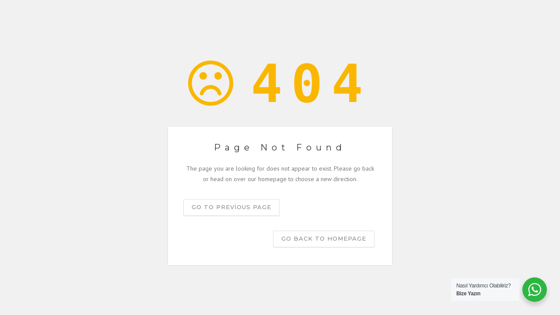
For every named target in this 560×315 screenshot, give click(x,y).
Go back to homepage (323, 238)
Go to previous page (231, 206)
